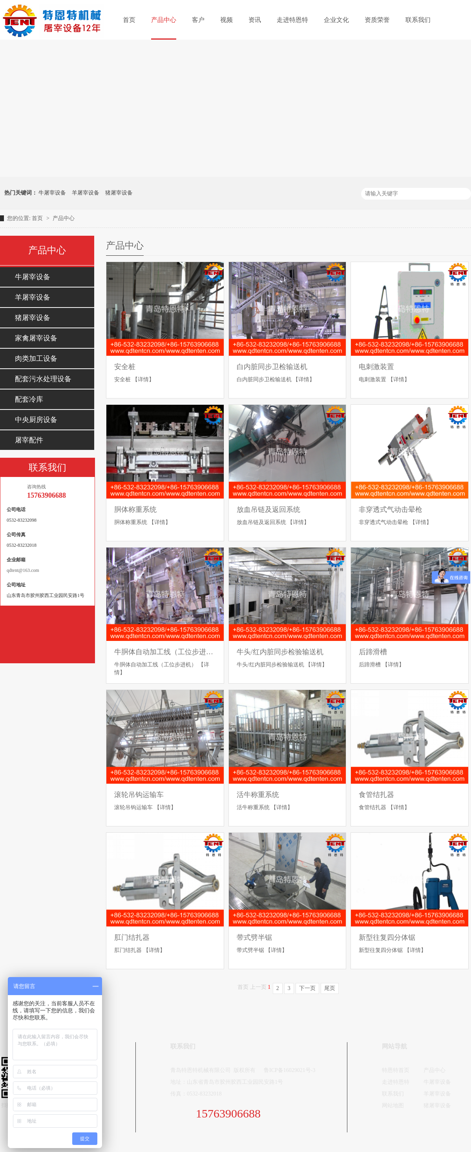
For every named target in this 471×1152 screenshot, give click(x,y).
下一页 (307, 988)
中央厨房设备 (36, 420)
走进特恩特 (292, 19)
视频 (226, 19)
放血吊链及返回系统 (268, 509)
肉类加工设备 (36, 358)
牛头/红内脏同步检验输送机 (280, 652)
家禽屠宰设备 (36, 338)
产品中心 (163, 19)
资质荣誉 (377, 19)
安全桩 (124, 367)
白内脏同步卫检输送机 (272, 367)
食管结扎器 (376, 795)
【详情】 (143, 379)
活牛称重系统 (258, 795)
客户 (198, 19)
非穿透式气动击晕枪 (390, 509)
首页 (129, 19)
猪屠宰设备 (119, 193)
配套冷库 (29, 399)
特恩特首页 (395, 1070)
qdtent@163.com (23, 570)
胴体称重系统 (135, 509)
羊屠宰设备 (85, 193)
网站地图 (393, 1105)
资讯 (254, 19)
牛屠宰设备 (52, 193)
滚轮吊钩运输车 (139, 795)
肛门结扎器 (132, 937)
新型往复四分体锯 (387, 937)
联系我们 (418, 19)
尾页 (329, 988)
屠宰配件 (29, 440)
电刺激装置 (376, 367)
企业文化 (336, 19)
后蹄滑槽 (373, 652)
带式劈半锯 (254, 937)
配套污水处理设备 (43, 379)
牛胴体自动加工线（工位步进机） (165, 652)
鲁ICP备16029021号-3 (289, 1070)
